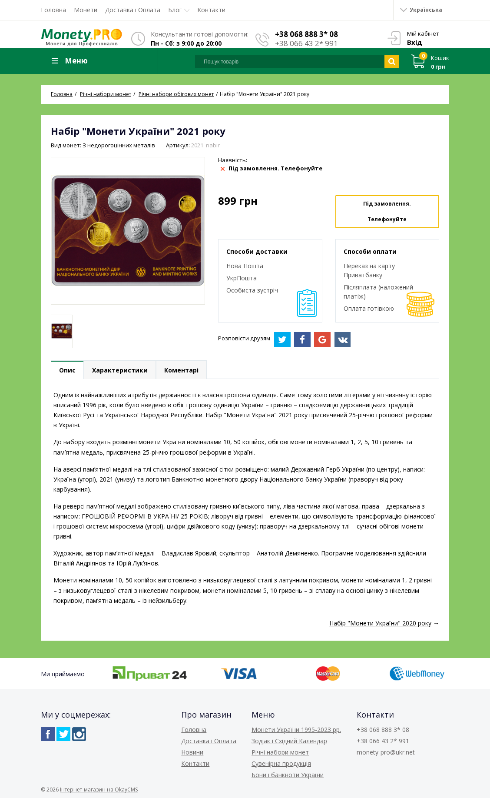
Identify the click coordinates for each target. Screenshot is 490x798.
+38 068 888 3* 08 (306, 34)
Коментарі (181, 370)
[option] (61, 331)
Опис (67, 370)
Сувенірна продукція (281, 763)
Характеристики (120, 370)
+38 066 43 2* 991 (306, 43)
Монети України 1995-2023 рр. (296, 729)
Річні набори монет (280, 752)
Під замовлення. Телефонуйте (387, 211)
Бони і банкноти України (288, 775)
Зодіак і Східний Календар (289, 741)
